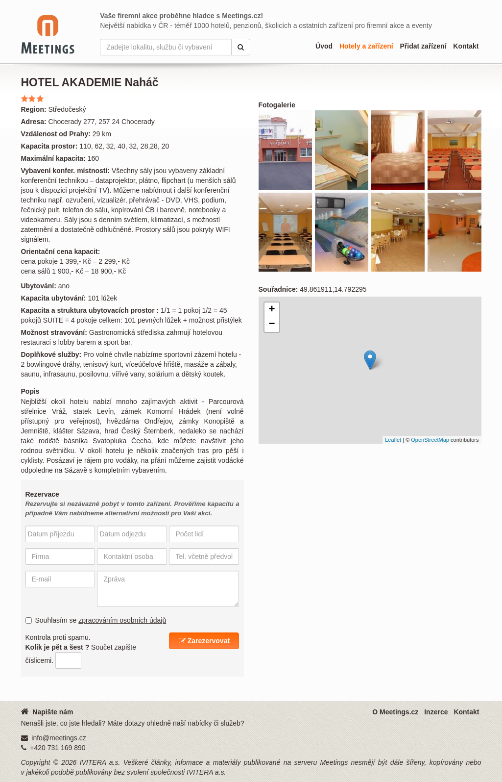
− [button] (271, 324)
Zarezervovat (204, 641)
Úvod (324, 46)
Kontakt (465, 46)
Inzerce (436, 712)
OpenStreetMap (430, 440)
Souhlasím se (96, 620)
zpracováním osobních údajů (122, 620)
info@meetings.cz (58, 738)
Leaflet (393, 440)
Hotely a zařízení (366, 46)
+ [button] (271, 310)
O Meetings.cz (395, 712)
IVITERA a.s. (100, 762)
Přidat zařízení (423, 46)
